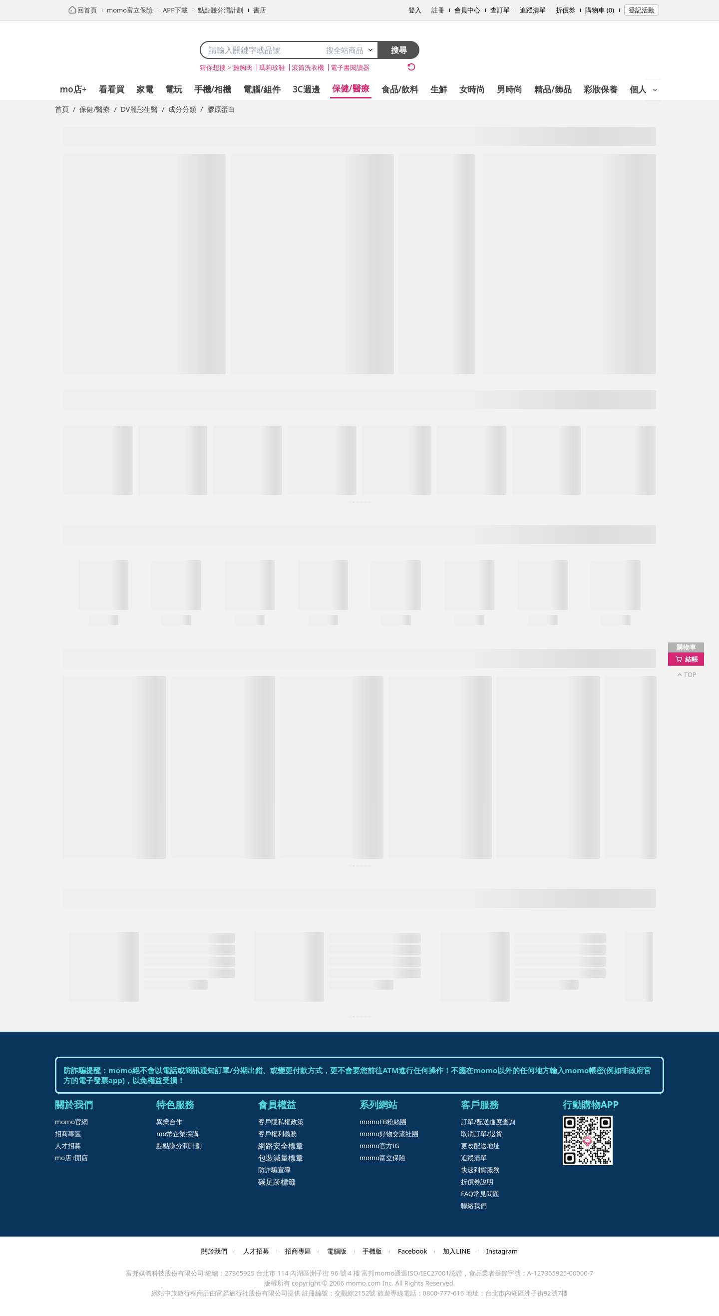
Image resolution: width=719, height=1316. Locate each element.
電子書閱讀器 (350, 67)
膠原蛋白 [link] (221, 109)
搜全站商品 (349, 50)
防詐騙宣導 (274, 1169)
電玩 (173, 89)
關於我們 (214, 1251)
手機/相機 (213, 89)
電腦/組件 (262, 89)
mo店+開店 (71, 1157)
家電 (144, 89)
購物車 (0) (599, 9)
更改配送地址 (480, 1145)
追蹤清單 (533, 9)
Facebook (412, 1251)
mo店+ (73, 89)
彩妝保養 (601, 89)
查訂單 (500, 9)
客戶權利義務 (277, 1133)
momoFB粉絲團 (383, 1121)
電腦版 (337, 1251)
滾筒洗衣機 (308, 67)
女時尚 (472, 89)
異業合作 (169, 1121)
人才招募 (68, 1145)
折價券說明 (477, 1181)
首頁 (62, 109)
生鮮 (438, 89)
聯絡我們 (474, 1205)
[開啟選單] (655, 90)
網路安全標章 (280, 1146)
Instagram (502, 1251)
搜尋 (399, 49)
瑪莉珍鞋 (272, 67)
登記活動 (642, 9)
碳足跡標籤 (277, 1182)
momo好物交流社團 (389, 1133)
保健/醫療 (350, 88)
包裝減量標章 (280, 1158)
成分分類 (182, 109)
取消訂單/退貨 (481, 1133)
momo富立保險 (382, 1157)
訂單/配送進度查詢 (488, 1121)
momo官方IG (379, 1145)
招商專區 (68, 1133)
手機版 (372, 1251)
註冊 (437, 9)
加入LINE (456, 1251)
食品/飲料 (400, 89)
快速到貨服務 (480, 1169)
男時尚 (509, 89)
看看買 (111, 89)
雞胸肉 (243, 67)
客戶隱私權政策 (281, 1121)
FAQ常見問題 (480, 1193)
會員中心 (467, 9)
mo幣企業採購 (177, 1133)
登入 (414, 9)
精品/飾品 (553, 89)
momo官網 (71, 1121)
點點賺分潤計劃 (179, 1145)
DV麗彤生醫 (139, 109)
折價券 (565, 9)
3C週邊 (306, 89)
